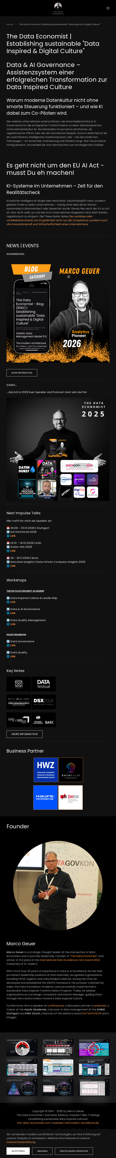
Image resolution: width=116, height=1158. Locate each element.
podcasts (100, 1005)
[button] (108, 8)
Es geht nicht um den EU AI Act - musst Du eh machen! (55, 169)
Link (12, 536)
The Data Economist (84, 956)
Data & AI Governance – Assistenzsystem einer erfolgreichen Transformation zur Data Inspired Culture (56, 75)
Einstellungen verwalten (74, 1151)
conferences (55, 1005)
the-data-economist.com (33, 1123)
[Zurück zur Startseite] (58, 8)
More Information (22, 372)
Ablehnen (42, 1151)
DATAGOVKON (91, 1013)
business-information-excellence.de (75, 1123)
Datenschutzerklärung (20, 1142)
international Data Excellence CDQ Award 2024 (70, 960)
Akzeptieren (18, 1151)
